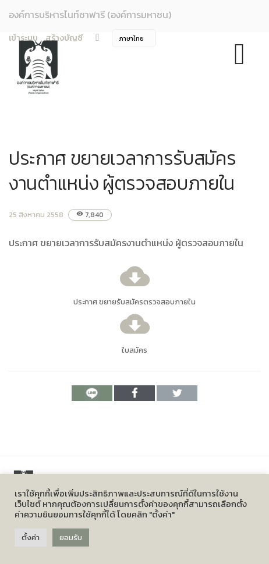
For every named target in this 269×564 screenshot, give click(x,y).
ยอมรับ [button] (70, 537)
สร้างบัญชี (64, 38)
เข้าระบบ (23, 38)
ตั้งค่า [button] (31, 537)
